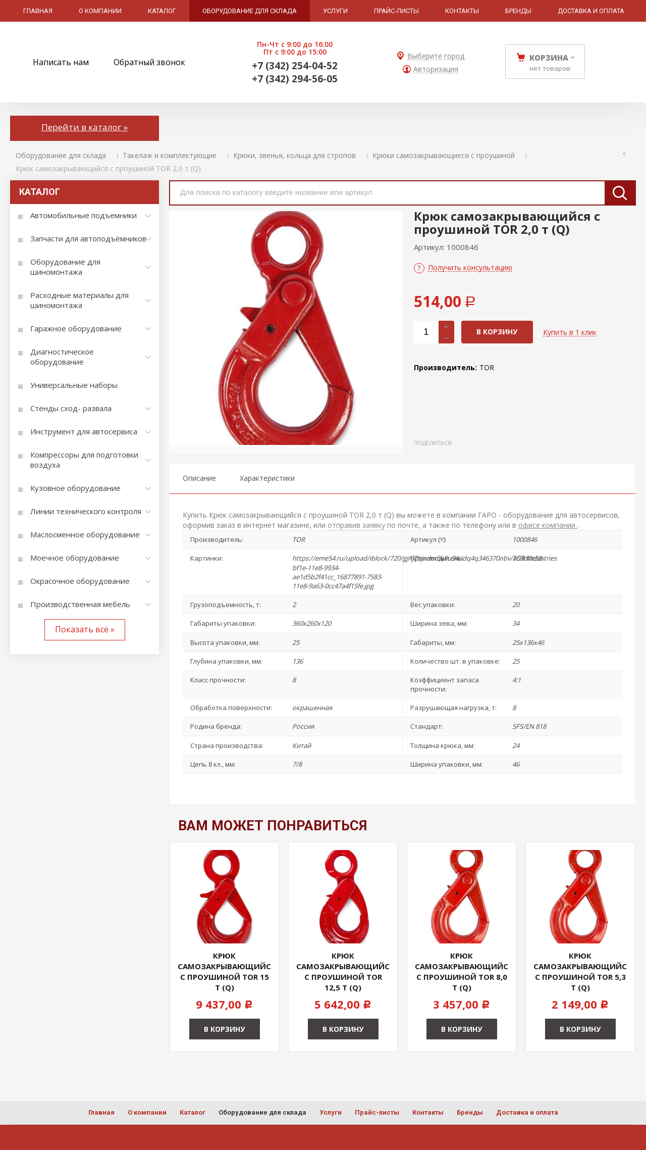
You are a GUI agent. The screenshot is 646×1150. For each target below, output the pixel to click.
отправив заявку (356, 525)
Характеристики (267, 478)
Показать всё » (85, 629)
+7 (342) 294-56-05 (295, 78)
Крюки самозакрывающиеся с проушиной (443, 155)
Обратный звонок (149, 62)
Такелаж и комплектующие (170, 155)
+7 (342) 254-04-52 (295, 65)
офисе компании (547, 525)
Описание (199, 478)
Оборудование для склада (61, 155)
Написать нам (61, 62)
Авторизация (435, 69)
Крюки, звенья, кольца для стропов (294, 155)
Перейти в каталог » (84, 127)
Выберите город (435, 56)
